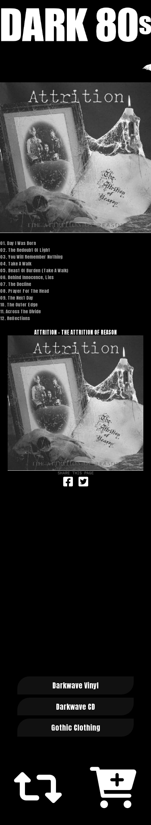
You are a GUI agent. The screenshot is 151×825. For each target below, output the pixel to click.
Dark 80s (75, 24)
